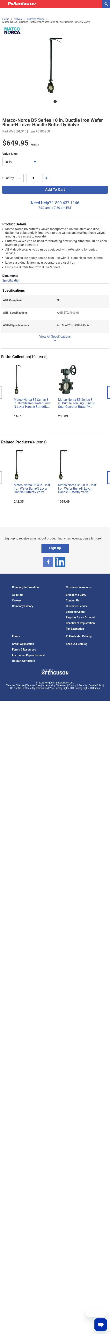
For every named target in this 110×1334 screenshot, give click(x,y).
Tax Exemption (75, 628)
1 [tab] (55, 101)
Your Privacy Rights (59, 688)
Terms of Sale (33, 685)
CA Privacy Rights (80, 688)
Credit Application (23, 643)
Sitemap (95, 688)
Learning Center (75, 611)
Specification (11, 280)
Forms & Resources (24, 649)
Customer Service (77, 606)
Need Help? (41, 202)
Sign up (55, 548)
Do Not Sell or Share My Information (29, 688)
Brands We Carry (76, 594)
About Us (17, 594)
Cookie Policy (96, 685)
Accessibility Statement (54, 685)
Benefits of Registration (80, 623)
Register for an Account (80, 617)
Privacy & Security (77, 685)
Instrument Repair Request (28, 655)
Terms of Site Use (15, 685)
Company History (22, 606)
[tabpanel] (55, 65)
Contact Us (72, 600)
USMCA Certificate (23, 660)
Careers (17, 600)
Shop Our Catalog (76, 643)
